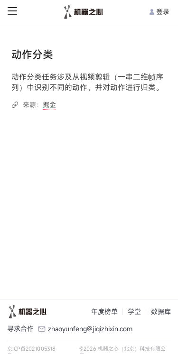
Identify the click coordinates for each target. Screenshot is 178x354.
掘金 (49, 104)
